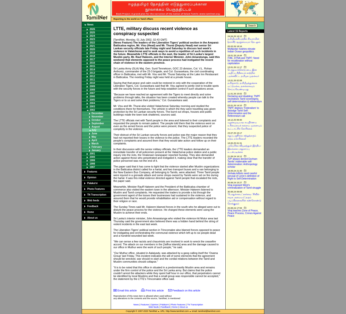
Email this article (127, 290)
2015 (92, 66)
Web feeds (93, 200)
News (90, 24)
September (98, 123)
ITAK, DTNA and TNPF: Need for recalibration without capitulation (243, 61)
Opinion (91, 177)
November (97, 116)
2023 (92, 39)
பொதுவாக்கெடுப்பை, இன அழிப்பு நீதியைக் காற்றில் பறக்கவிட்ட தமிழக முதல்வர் (243, 72)
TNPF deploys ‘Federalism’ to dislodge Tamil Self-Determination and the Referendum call (243, 112)
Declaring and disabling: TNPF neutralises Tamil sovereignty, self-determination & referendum (245, 99)
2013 (92, 73)
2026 (92, 29)
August (96, 126)
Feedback (92, 206)
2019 (92, 52)
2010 (92, 83)
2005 (92, 100)
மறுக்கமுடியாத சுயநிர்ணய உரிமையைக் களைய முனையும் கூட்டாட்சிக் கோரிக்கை (245, 125)
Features (92, 171)
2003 (92, 106)
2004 (92, 103)
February (97, 147)
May (94, 136)
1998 (92, 163)
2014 (92, 69)
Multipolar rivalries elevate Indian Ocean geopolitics (241, 50)
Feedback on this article (186, 290)
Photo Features (96, 189)
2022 (92, 42)
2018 (92, 56)
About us (92, 217)
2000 (92, 157)
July (94, 130)
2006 (92, 96)
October (96, 120)
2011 (92, 79)
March (95, 143)
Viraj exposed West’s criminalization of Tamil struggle (244, 186)
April (94, 140)
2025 (92, 32)
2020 (92, 49)
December (97, 113)
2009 (92, 86)
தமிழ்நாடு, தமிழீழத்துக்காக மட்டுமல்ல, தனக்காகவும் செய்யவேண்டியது (242, 86)
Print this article (155, 290)
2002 (92, 110)
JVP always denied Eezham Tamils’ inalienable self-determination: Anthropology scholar (243, 163)
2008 (92, 89)
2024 (92, 36)
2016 (92, 63)
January (96, 150)
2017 (92, 59)
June (94, 133)
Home (90, 212)
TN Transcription (96, 194)
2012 (92, 76)
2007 (92, 93)
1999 (92, 160)
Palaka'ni (92, 183)
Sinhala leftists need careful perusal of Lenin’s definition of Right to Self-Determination (243, 176)
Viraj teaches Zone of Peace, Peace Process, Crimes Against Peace (244, 213)
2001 (92, 153)
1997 (92, 167)
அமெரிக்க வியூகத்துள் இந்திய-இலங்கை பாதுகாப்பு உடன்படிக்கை (244, 148)
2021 (92, 46)
